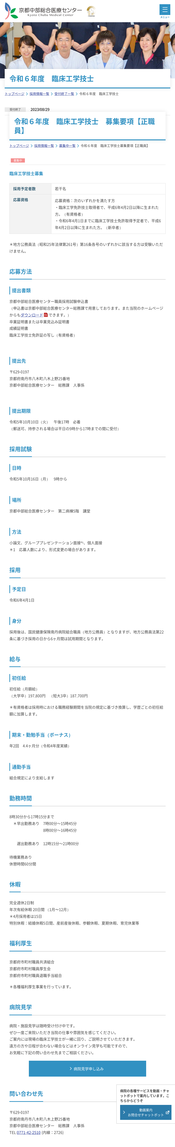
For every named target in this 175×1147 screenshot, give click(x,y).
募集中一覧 (67, 145)
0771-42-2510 (29, 1132)
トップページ (14, 93)
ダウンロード (32, 315)
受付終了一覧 (64, 93)
